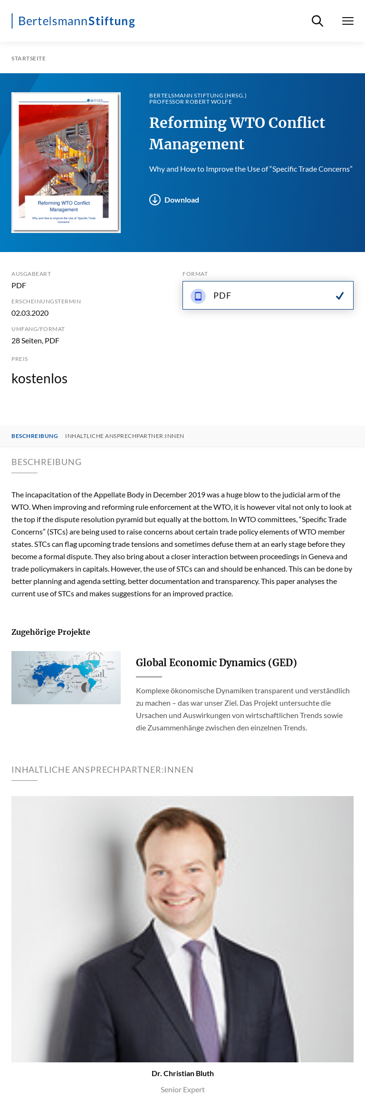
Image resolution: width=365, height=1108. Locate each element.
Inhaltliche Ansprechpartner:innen (124, 436)
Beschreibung (34, 436)
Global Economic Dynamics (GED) (216, 663)
